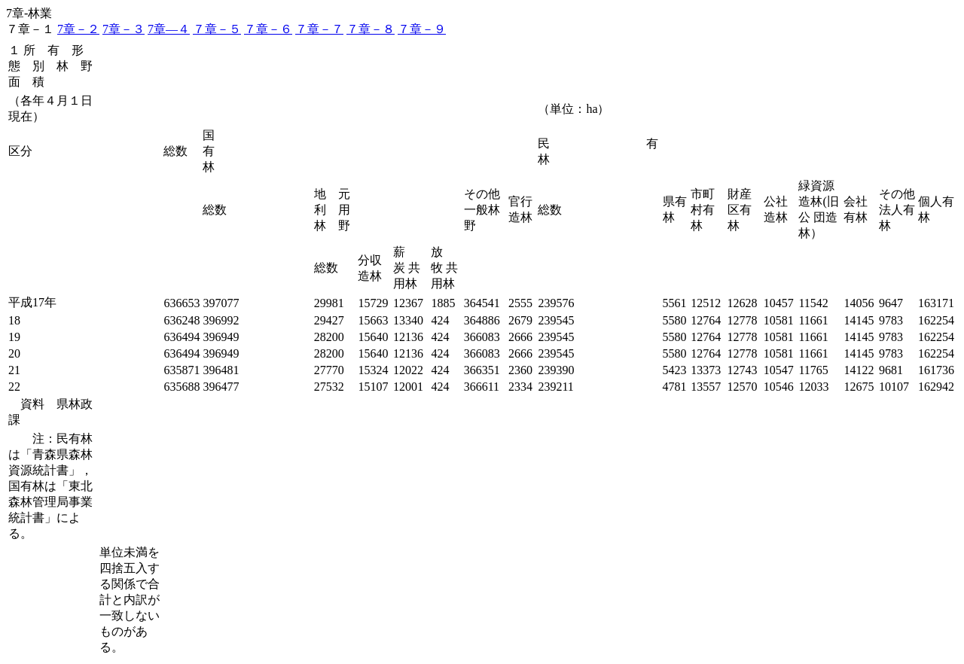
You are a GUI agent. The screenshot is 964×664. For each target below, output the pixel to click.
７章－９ (422, 29)
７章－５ (217, 29)
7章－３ (123, 29)
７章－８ (370, 29)
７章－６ (268, 29)
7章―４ (169, 29)
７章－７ (319, 29)
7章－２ (78, 29)
